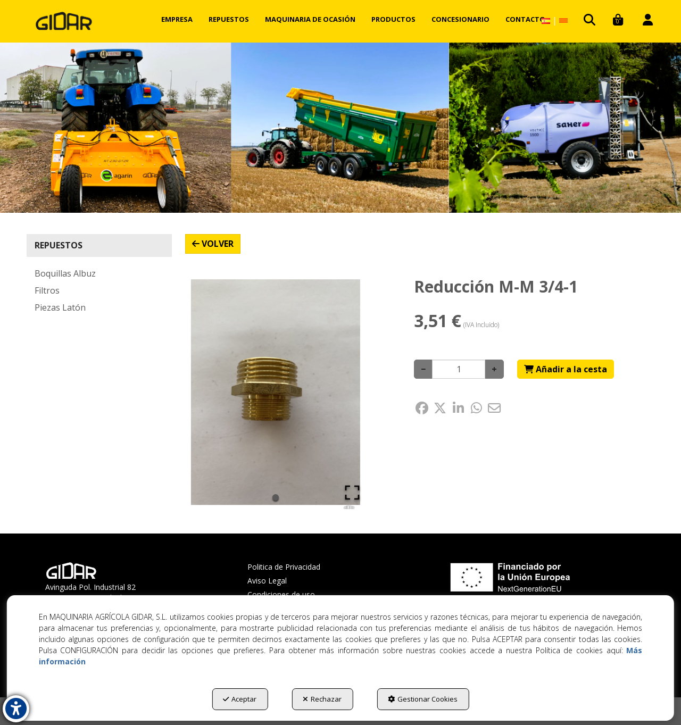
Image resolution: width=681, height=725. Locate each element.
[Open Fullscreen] (352, 492)
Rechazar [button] (322, 699)
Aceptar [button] (239, 699)
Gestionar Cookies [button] (423, 699)
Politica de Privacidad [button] (283, 567)
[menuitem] (177, 19)
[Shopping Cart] (565, 369)
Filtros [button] (47, 290)
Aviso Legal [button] (267, 581)
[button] (64, 21)
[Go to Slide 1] (275, 497)
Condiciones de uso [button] (281, 594)
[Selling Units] (458, 369)
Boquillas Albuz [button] (65, 273)
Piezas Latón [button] (60, 307)
